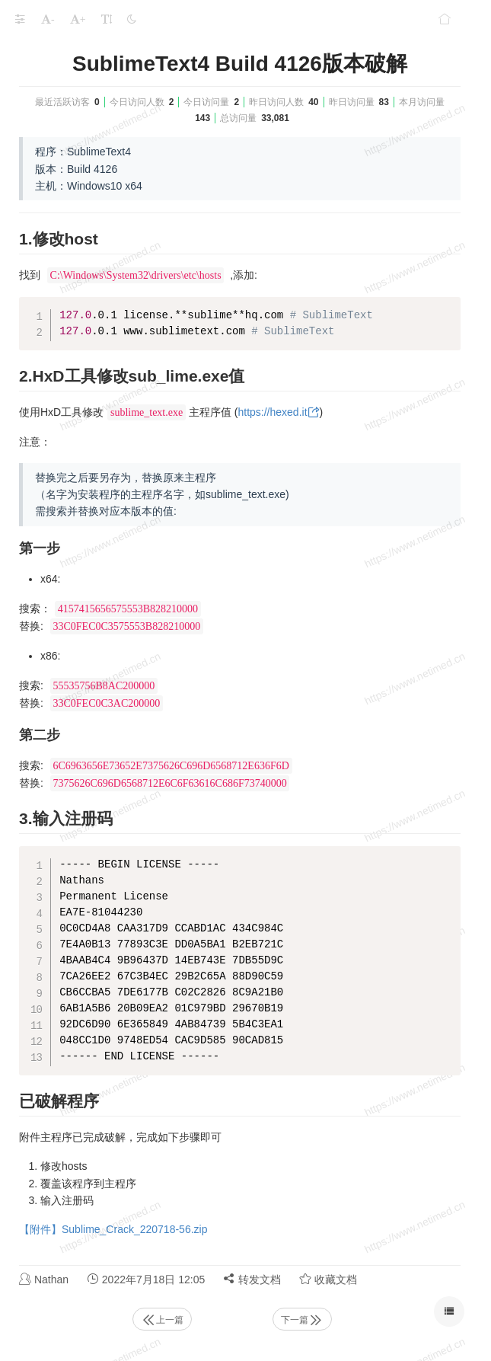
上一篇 (162, 1320)
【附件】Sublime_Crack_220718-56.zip (113, 1229)
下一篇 (302, 1320)
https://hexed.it (272, 412)
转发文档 (252, 1279)
